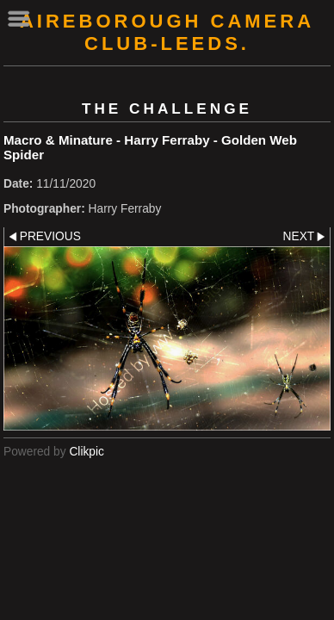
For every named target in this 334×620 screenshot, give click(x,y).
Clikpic (86, 451)
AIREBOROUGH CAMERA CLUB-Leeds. (167, 32)
